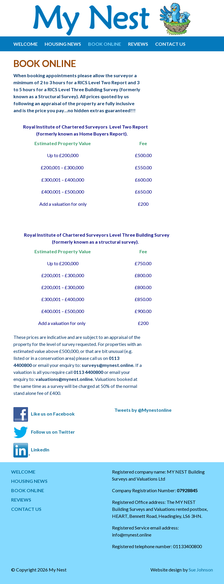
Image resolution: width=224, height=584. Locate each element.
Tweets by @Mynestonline (143, 410)
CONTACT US (170, 44)
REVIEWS (138, 44)
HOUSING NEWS (63, 44)
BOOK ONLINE (104, 44)
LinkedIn (40, 449)
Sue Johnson (201, 569)
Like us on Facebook (53, 413)
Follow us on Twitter (53, 432)
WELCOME (25, 44)
